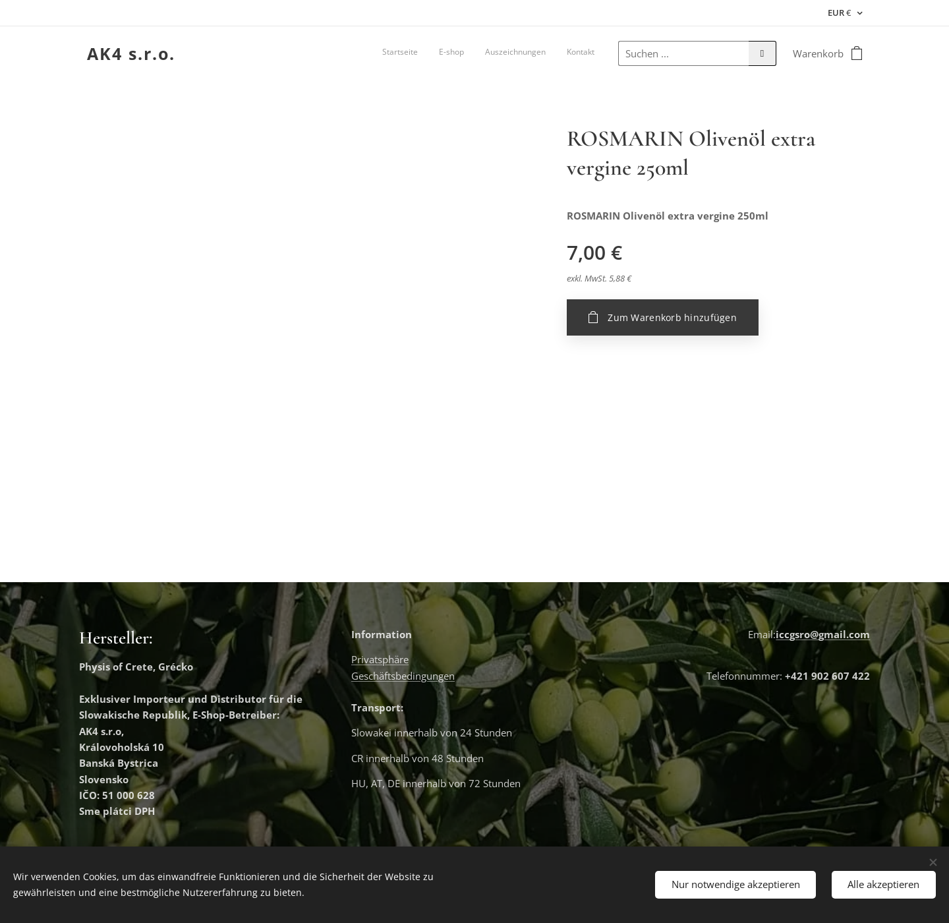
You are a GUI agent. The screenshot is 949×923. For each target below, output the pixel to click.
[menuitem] (535, 53)
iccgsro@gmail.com (823, 634)
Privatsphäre (380, 660)
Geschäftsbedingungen (403, 675)
